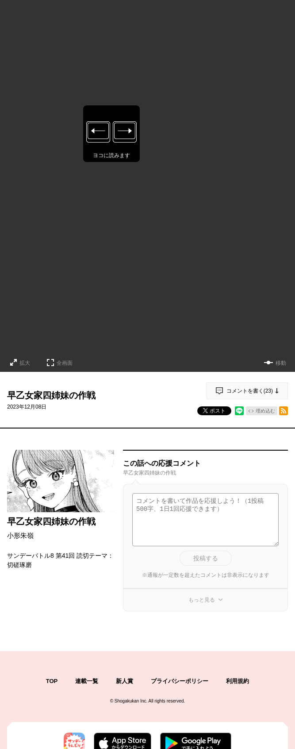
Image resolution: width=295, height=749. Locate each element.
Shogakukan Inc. (131, 701)
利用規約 (237, 681)
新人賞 (124, 681)
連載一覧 (86, 681)
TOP (52, 681)
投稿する (205, 558)
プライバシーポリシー (179, 681)
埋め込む (265, 410)
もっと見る (201, 600)
